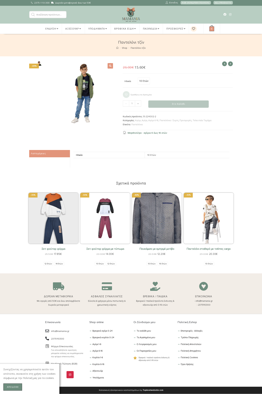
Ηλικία (128, 81)
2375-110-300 (42, 2)
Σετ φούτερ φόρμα (53, 249)
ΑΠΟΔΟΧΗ (12, 387)
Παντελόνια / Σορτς (169, 120)
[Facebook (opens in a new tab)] (225, 14)
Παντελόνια (137, 124)
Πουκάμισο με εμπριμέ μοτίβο (156, 249)
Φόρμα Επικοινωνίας (62, 346)
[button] (110, 66)
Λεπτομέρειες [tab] (38, 153)
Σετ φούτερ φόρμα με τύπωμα (105, 249)
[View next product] (230, 63)
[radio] (144, 81)
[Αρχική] (117, 47)
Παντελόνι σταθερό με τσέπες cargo (209, 249)
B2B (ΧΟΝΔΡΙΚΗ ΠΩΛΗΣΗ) (195, 2)
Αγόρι (138, 120)
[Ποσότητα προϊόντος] (132, 103)
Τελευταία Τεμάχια (202, 120)
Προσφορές (186, 120)
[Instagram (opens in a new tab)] (230, 14)
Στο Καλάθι (178, 104)
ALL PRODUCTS (223, 2)
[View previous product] (224, 63)
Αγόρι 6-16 (153, 120)
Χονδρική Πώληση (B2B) (64, 364)
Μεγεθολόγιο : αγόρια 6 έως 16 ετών (145, 133)
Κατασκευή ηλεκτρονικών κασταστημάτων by (131, 390)
